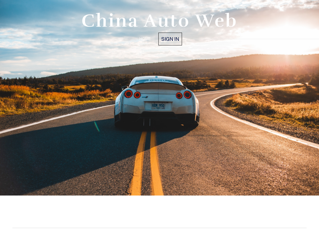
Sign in (170, 39)
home (145, 38)
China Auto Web (159, 21)
